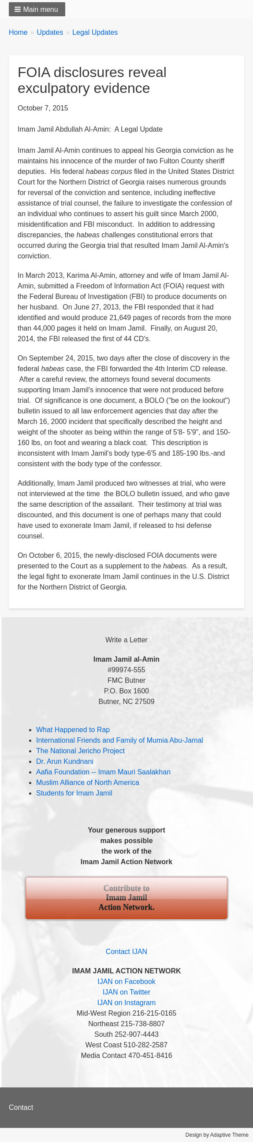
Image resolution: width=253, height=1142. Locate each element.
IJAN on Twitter (126, 992)
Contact (21, 1107)
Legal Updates (95, 32)
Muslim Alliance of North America (87, 782)
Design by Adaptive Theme (217, 1135)
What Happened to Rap (73, 729)
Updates (50, 32)
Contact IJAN (126, 951)
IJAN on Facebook (126, 981)
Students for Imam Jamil (74, 793)
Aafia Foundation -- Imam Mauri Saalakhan (103, 772)
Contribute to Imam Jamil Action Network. (127, 898)
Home (18, 32)
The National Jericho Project (80, 751)
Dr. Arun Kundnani (64, 761)
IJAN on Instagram (126, 1002)
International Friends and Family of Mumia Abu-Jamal (119, 740)
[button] (37, 9)
